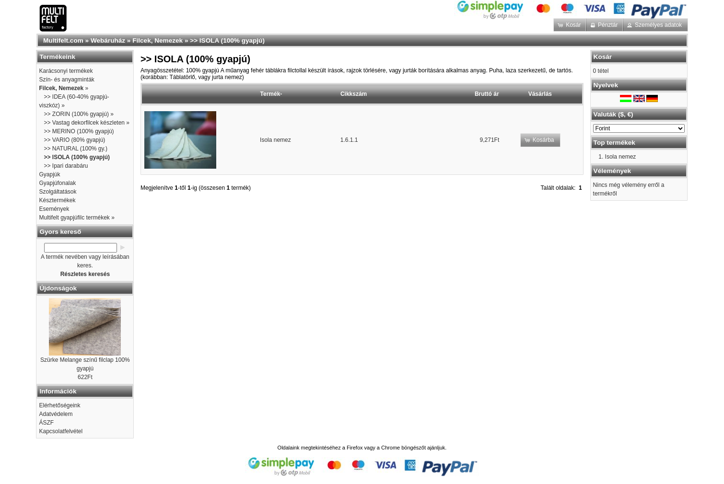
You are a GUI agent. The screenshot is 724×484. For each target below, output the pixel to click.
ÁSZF (46, 422)
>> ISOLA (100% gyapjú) (227, 40)
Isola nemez (275, 140)
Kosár (603, 56)
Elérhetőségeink (59, 405)
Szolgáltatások (57, 191)
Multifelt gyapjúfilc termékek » (76, 217)
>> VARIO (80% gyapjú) (74, 140)
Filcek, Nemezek (157, 40)
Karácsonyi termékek (66, 71)
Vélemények (612, 170)
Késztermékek (57, 200)
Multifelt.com (63, 40)
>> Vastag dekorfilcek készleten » (86, 122)
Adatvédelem (55, 414)
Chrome (390, 447)
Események (54, 209)
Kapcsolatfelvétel (60, 431)
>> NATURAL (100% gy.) (75, 148)
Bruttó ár (487, 94)
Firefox (355, 447)
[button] (570, 25)
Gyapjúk (49, 174)
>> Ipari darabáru (66, 165)
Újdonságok (58, 288)
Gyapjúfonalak (57, 183)
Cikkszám (353, 94)
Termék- (271, 94)
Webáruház (108, 40)
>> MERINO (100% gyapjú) (79, 131)
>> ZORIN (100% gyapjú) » (78, 114)
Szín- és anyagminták (66, 79)
